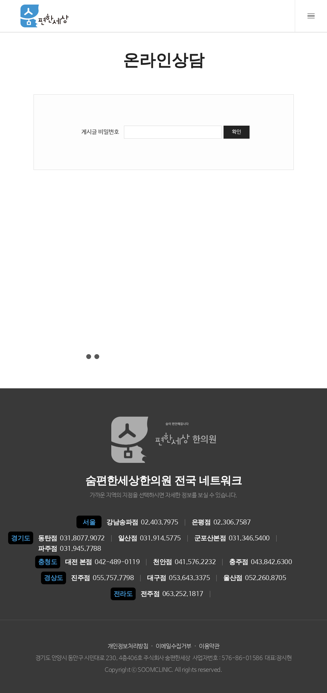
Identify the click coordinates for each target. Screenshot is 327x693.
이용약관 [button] (209, 646)
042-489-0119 (102, 562)
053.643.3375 (178, 578)
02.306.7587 (221, 522)
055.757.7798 (102, 578)
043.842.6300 (260, 562)
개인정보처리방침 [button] (128, 646)
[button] (80, 356)
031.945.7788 (69, 548)
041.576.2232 (184, 562)
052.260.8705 (254, 578)
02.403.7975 (142, 522)
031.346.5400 (232, 538)
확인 (236, 132)
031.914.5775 (149, 538)
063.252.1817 (172, 594)
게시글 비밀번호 (100, 132)
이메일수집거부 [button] (173, 646)
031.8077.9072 (71, 538)
